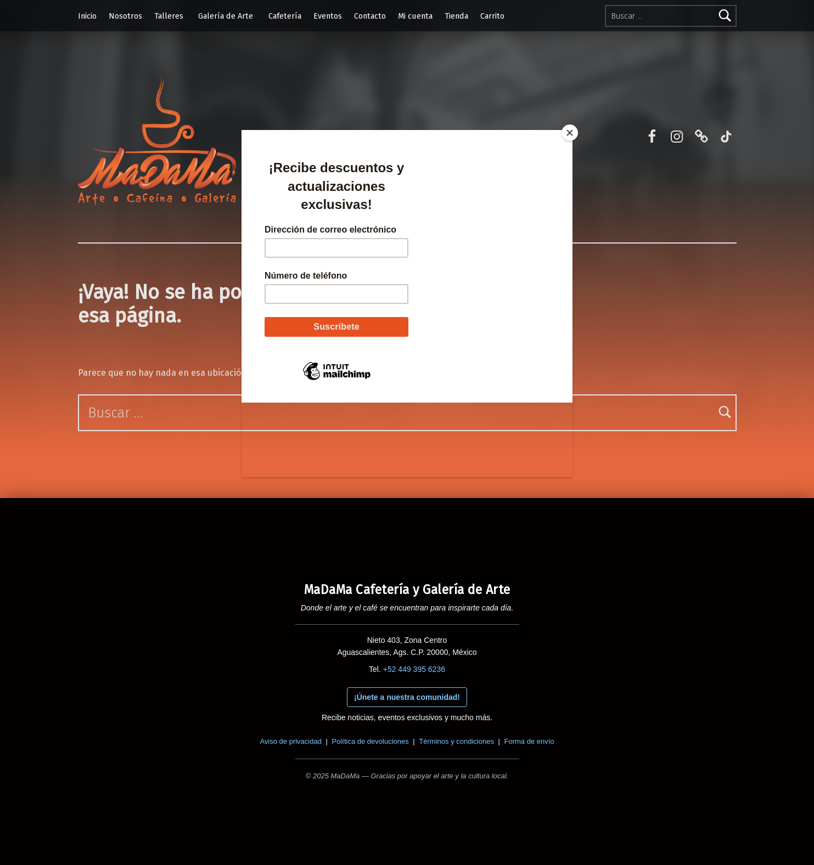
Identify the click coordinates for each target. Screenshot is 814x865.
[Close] (570, 133)
